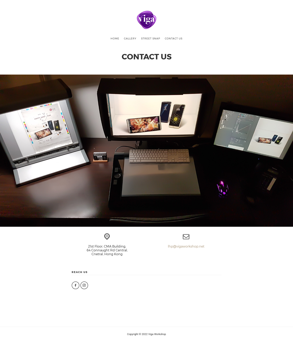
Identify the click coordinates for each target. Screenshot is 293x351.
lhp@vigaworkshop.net (186, 246)
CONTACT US (173, 38)
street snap (150, 38)
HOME (115, 38)
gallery (130, 38)
